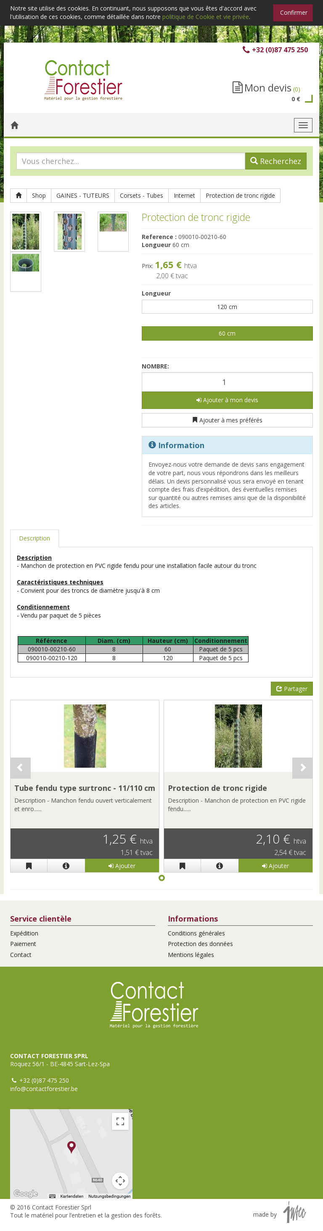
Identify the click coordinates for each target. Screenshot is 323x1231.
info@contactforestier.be (44, 1089)
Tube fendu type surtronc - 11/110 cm (84, 788)
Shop (39, 195)
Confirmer (293, 12)
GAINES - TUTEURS (82, 195)
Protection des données (200, 944)
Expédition (24, 933)
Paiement (23, 944)
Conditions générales (196, 933)
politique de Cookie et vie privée (205, 17)
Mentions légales (191, 955)
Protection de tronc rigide (240, 195)
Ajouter (122, 866)
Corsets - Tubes (141, 195)
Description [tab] (34, 538)
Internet (184, 195)
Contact (21, 955)
